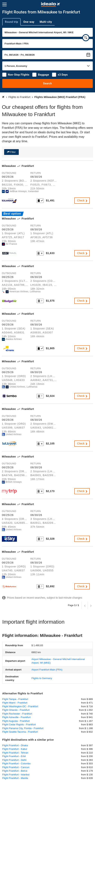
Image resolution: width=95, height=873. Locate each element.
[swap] (85, 37)
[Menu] (4, 4)
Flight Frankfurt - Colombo (16, 763)
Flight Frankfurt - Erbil (14, 756)
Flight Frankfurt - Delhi (14, 760)
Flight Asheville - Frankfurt (16, 717)
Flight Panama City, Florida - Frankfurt (22, 728)
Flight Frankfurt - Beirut (14, 770)
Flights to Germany (41, 678)
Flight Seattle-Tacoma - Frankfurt (20, 731)
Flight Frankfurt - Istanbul (15, 774)
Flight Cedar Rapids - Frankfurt (19, 724)
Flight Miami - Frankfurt (14, 702)
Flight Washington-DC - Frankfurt (20, 706)
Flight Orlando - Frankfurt (15, 710)
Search (47, 83)
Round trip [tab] (11, 21)
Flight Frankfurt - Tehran (15, 752)
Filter (13, 152)
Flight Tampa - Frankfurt (15, 699)
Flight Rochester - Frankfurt (17, 713)
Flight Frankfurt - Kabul (14, 749)
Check (82, 200)
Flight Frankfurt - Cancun (15, 767)
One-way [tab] (28, 21)
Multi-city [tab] (46, 21)
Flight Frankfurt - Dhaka (15, 745)
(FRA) (46, 669)
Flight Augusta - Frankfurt (16, 721)
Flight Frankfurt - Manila (15, 778)
